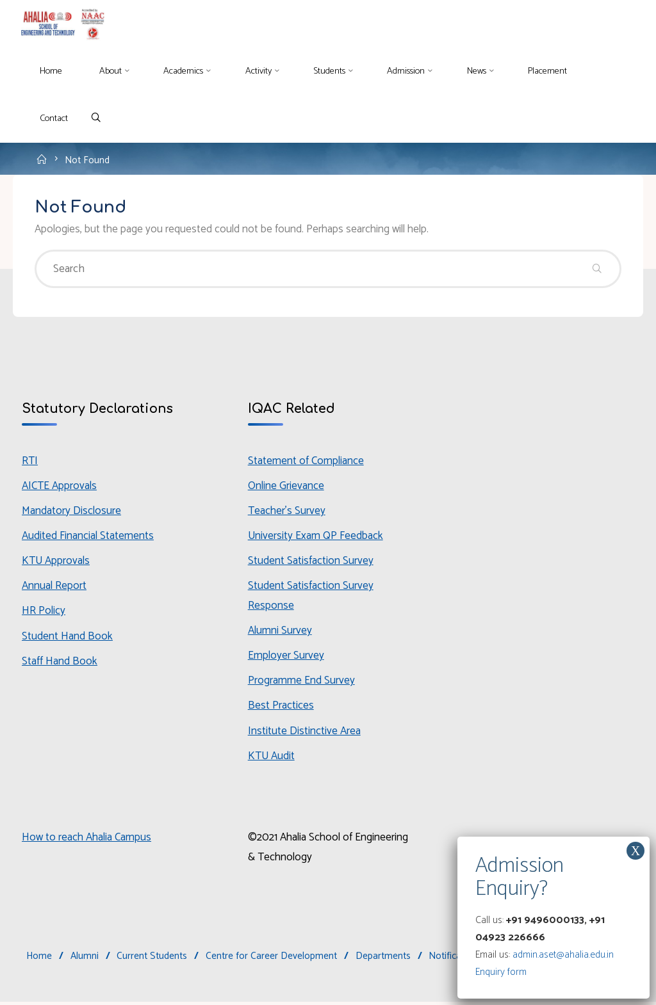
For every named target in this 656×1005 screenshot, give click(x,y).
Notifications (455, 959)
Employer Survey (286, 657)
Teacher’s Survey (287, 512)
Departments (383, 959)
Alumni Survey (280, 632)
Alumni (84, 959)
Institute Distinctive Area (304, 733)
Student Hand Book (67, 638)
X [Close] (635, 851)
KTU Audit (271, 758)
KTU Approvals (56, 563)
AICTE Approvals (59, 487)
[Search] (96, 118)
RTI (30, 461)
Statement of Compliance (306, 461)
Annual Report (54, 588)
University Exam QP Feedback (317, 537)
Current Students (152, 959)
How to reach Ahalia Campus (87, 840)
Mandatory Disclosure (72, 512)
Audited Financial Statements (88, 537)
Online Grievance (286, 487)
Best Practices (281, 708)
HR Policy (44, 613)
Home (39, 959)
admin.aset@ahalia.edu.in (563, 954)
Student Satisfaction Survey (310, 563)
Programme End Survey (301, 683)
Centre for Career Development (271, 959)
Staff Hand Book (60, 663)
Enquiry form (501, 972)
